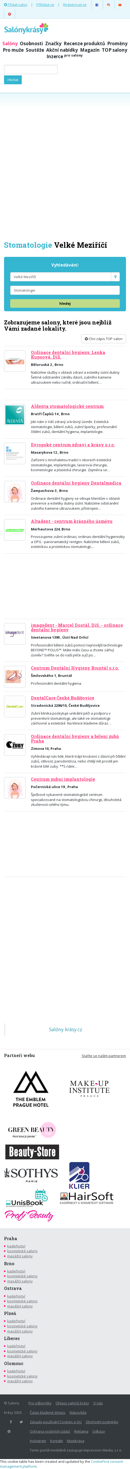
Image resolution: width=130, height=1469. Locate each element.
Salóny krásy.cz (65, 1029)
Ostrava (13, 1288)
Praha (10, 1238)
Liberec (12, 1338)
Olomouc (13, 1363)
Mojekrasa (75, 1440)
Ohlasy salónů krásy (72, 1403)
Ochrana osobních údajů (50, 1431)
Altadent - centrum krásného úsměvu (72, 521)
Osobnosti (31, 43)
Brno (9, 1263)
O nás (98, 1403)
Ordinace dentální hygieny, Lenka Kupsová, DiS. (68, 355)
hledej (65, 303)
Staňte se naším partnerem (104, 1055)
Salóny (10, 43)
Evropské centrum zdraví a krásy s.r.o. (73, 444)
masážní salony (20, 1256)
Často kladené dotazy (48, 1412)
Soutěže (35, 50)
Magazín (90, 50)
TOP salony (114, 50)
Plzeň (10, 1313)
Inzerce (64, 56)
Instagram (38, 1440)
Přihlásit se (45, 4)
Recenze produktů (84, 43)
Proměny (117, 43)
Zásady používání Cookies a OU (56, 1421)
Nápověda (78, 1412)
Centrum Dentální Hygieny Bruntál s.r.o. (75, 668)
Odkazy (98, 1431)
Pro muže (13, 50)
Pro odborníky (40, 1403)
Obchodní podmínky (102, 1421)
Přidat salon (15, 4)
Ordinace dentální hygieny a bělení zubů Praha (75, 739)
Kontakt (56, 1440)
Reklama (81, 1431)
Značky (53, 43)
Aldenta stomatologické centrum (67, 406)
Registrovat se (74, 4)
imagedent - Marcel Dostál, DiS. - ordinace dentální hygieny (77, 627)
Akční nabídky (62, 50)
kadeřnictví (16, 1246)
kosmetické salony (22, 1250)
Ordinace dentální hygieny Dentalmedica (76, 483)
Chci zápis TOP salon (103, 338)
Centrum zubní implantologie (63, 779)
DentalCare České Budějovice (62, 698)
